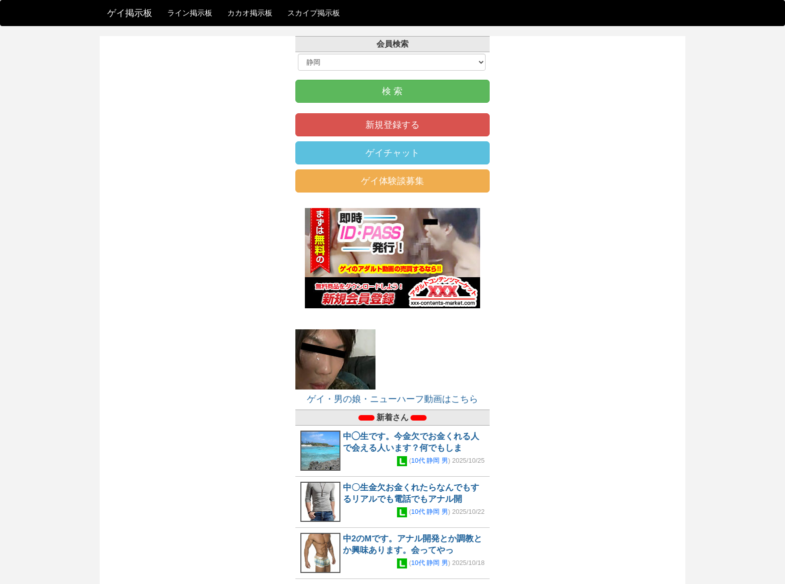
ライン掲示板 (189, 13)
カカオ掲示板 (249, 13)
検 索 (392, 91)
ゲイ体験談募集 (392, 181)
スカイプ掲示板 (313, 13)
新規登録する (392, 125)
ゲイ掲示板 (129, 13)
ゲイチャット (392, 153)
